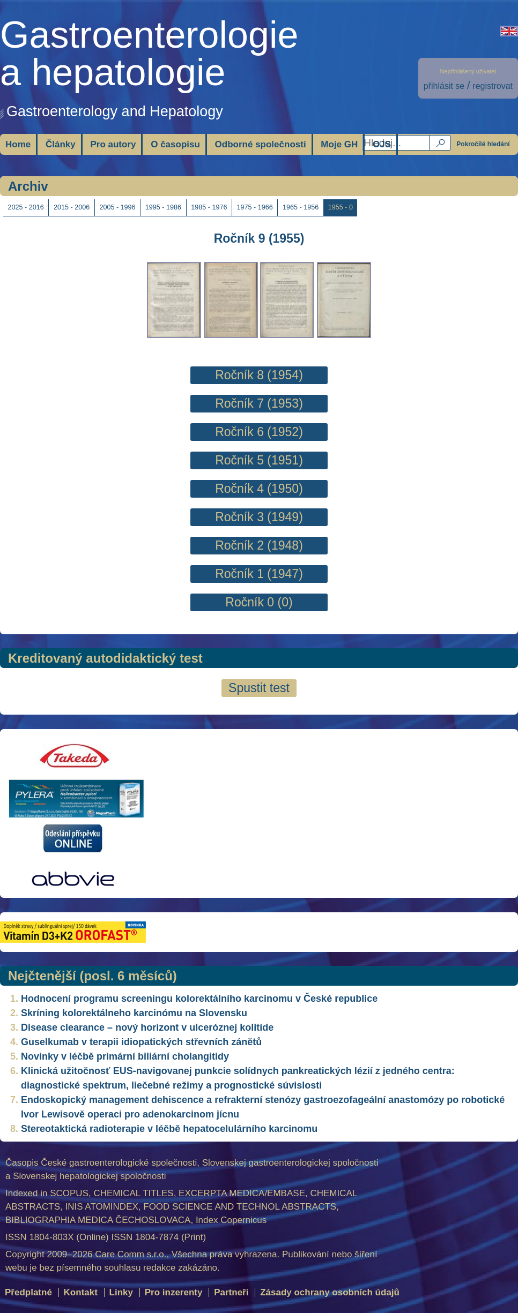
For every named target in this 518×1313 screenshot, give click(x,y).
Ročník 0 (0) (258, 602)
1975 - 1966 (255, 207)
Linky (121, 1292)
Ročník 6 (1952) (259, 432)
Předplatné (28, 1292)
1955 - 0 (340, 207)
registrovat (492, 86)
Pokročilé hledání (482, 144)
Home (18, 144)
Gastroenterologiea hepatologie (149, 53)
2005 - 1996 (117, 207)
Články (61, 144)
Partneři (231, 1292)
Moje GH (339, 144)
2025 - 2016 (26, 207)
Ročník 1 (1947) (259, 574)
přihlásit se (444, 86)
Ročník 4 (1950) (259, 489)
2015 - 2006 (72, 207)
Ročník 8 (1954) (259, 375)
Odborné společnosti (260, 144)
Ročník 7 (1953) (259, 403)
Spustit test (259, 688)
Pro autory (113, 144)
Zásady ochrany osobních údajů (329, 1292)
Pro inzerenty (174, 1292)
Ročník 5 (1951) (259, 460)
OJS (382, 144)
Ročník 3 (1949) (259, 517)
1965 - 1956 (301, 207)
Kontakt (81, 1292)
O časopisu (175, 144)
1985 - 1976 (209, 207)
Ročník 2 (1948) (259, 545)
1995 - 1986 (163, 207)
